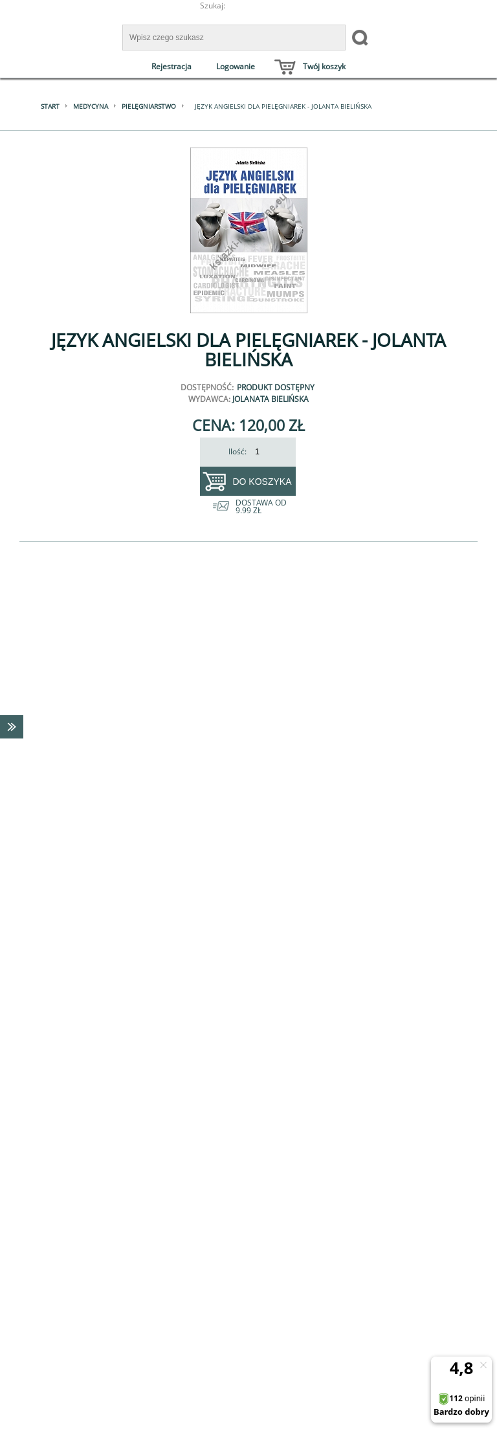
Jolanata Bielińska (270, 399)
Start (50, 106)
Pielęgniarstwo (149, 106)
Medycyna (90, 106)
